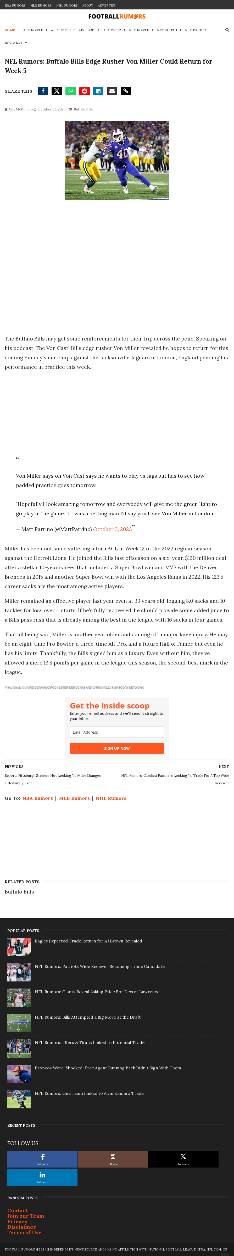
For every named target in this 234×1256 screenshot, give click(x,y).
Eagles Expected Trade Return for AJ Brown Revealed (88, 941)
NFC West (14, 42)
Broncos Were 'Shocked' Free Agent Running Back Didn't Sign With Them (108, 1067)
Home (10, 30)
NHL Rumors (67, 5)
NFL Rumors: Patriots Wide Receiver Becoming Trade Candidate (100, 966)
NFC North (139, 30)
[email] (117, 732)
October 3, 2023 (112, 529)
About (87, 5)
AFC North (33, 30)
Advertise (107, 5)
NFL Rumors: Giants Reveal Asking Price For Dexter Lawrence (97, 991)
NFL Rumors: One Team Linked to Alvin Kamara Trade (89, 1093)
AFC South (61, 30)
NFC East (193, 30)
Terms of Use (24, 1232)
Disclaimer (21, 1227)
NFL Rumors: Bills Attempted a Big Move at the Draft (88, 1017)
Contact (17, 1210)
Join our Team (25, 1216)
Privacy (17, 1221)
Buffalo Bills (83, 109)
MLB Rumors (41, 5)
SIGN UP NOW (117, 748)
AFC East (87, 30)
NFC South (167, 30)
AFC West (112, 30)
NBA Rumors (15, 5)
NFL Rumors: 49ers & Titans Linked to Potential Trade (89, 1042)
